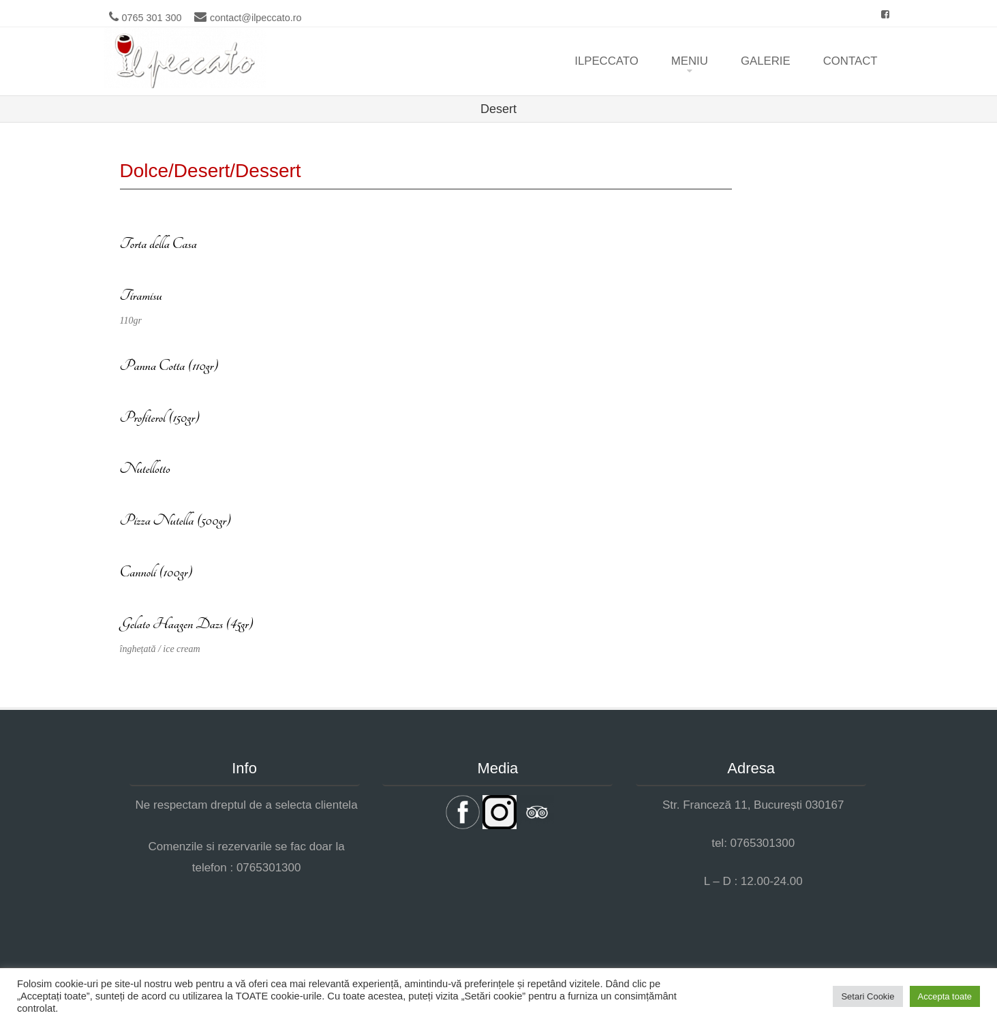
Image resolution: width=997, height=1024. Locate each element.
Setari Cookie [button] (867, 996)
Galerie (766, 61)
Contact (850, 61)
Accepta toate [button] (945, 996)
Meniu (689, 61)
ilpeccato (606, 61)
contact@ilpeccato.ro (256, 17)
